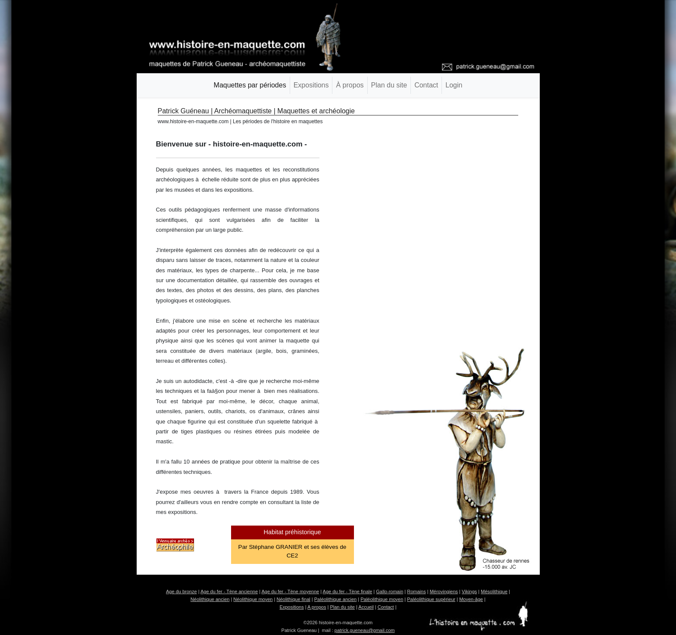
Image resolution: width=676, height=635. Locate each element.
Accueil (365, 607)
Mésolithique (494, 591)
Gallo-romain (389, 591)
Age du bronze (181, 591)
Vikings (469, 591)
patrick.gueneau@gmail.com (365, 630)
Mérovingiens (444, 591)
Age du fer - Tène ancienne (229, 591)
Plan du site (389, 85)
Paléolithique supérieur (431, 599)
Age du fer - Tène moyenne (290, 591)
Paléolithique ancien (335, 599)
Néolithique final (293, 599)
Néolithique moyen (252, 599)
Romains (416, 591)
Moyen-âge (471, 599)
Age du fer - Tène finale (347, 591)
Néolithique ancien (210, 599)
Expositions (311, 85)
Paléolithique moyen (381, 599)
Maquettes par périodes (250, 85)
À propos (349, 85)
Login (453, 85)
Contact (426, 85)
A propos (316, 607)
